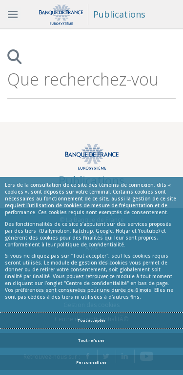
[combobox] (83, 79)
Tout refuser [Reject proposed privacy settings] (91, 340)
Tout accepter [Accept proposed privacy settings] (92, 320)
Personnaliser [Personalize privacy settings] (91, 362)
